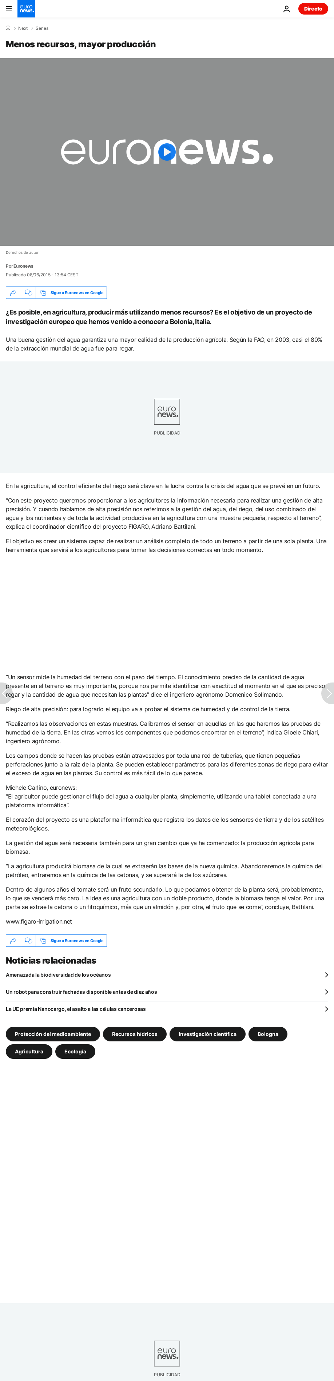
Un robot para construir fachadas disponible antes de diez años (81, 992)
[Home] (8, 28)
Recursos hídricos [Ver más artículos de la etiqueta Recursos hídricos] (135, 1034)
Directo (313, 8)
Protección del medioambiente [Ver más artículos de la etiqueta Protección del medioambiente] (53, 1034)
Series (42, 28)
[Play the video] (167, 152)
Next (23, 28)
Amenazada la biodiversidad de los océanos (58, 975)
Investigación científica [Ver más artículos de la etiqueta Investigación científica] (207, 1034)
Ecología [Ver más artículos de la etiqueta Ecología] (75, 1051)
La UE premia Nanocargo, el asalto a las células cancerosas (76, 1009)
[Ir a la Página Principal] (26, 8)
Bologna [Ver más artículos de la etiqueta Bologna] (268, 1034)
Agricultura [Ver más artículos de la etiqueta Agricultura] (29, 1051)
